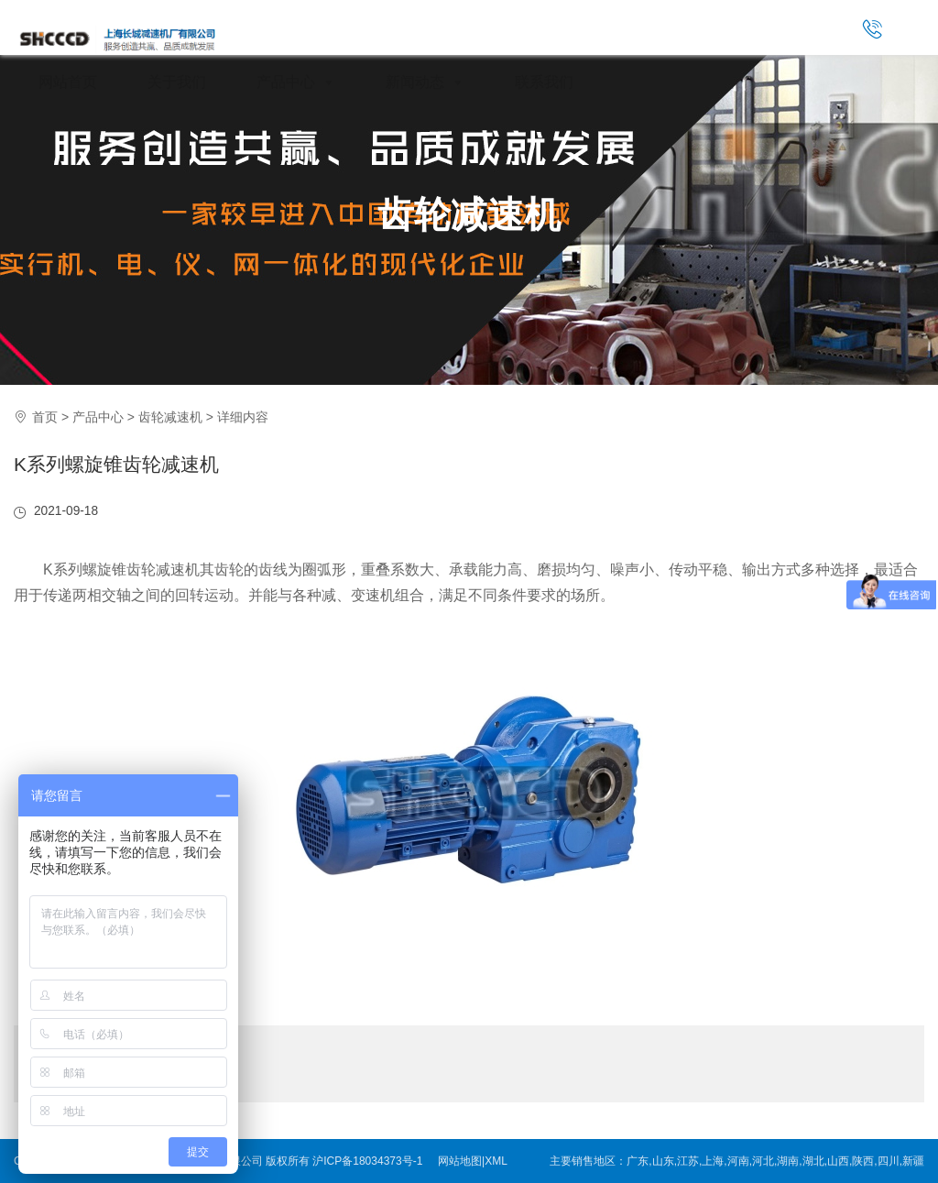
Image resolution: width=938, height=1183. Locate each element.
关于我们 (176, 82)
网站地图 (460, 1161)
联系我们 (544, 82)
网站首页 (67, 82)
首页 (45, 417)
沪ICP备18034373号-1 (367, 1161)
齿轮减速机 (469, 214)
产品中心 (295, 82)
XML (496, 1161)
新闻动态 (425, 82)
